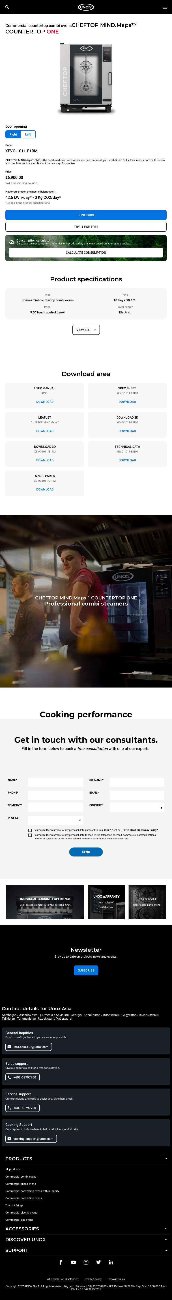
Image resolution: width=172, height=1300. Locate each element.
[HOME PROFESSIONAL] (86, 7)
